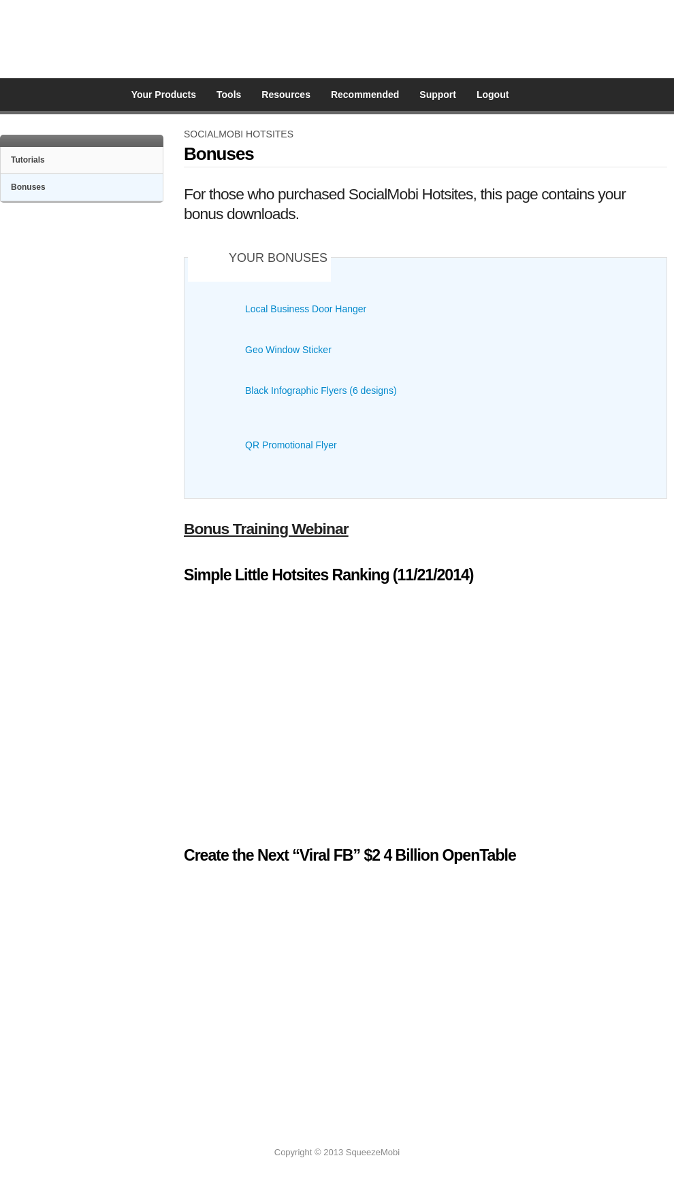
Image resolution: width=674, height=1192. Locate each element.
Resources (285, 94)
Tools (228, 94)
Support (437, 94)
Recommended (365, 94)
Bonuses (28, 187)
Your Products (163, 94)
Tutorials (28, 160)
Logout (493, 94)
